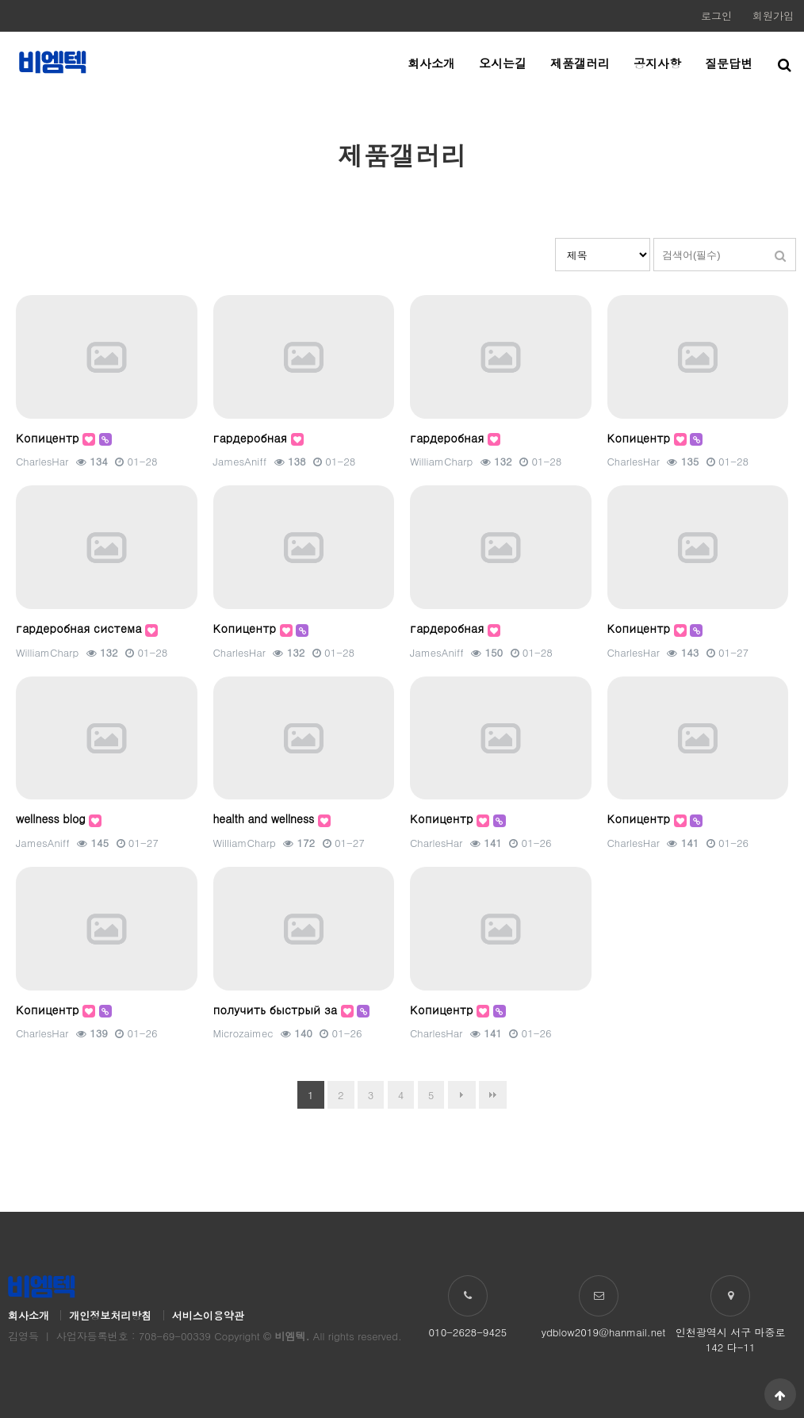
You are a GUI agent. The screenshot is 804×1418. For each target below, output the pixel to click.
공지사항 (657, 63)
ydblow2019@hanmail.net (604, 1331)
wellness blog (52, 818)
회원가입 (773, 15)
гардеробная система (80, 628)
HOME (717, 118)
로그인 (716, 15)
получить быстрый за (277, 1010)
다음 (462, 1095)
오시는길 (502, 63)
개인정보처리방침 (110, 1315)
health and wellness (266, 818)
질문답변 (728, 63)
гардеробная (252, 438)
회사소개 (431, 63)
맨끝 (493, 1095)
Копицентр (49, 438)
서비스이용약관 (208, 1315)
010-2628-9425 (467, 1331)
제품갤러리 (580, 63)
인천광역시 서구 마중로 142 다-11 (731, 1339)
